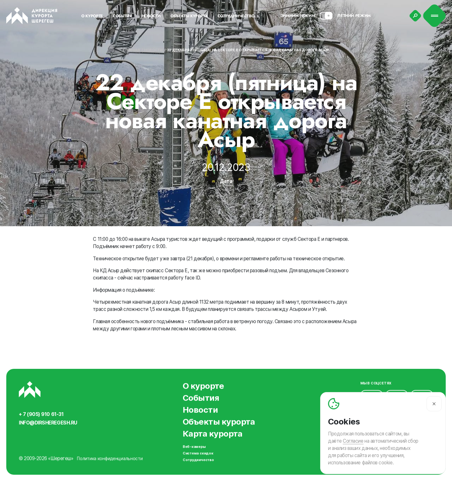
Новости (153, 50)
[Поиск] (415, 15)
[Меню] (434, 16)
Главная (131, 50)
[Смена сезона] (326, 15)
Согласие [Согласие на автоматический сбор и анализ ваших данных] (353, 441)
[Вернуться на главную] (31, 15)
